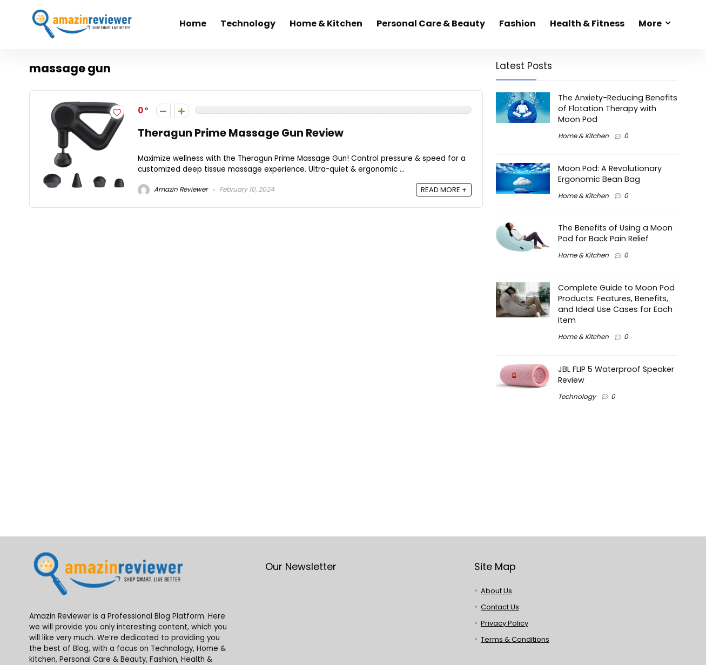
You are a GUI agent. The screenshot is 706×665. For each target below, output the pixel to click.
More (650, 23)
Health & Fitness (587, 23)
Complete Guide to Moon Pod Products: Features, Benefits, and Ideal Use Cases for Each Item (616, 303)
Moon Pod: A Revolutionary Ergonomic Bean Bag (610, 174)
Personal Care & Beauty (430, 23)
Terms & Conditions (515, 639)
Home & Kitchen (326, 23)
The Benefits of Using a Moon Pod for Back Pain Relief (615, 233)
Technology (247, 23)
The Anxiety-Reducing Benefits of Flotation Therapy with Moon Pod (617, 108)
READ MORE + (444, 190)
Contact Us (500, 607)
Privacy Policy (504, 623)
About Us (496, 591)
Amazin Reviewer (172, 189)
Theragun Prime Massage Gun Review (241, 133)
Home (192, 23)
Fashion (517, 23)
